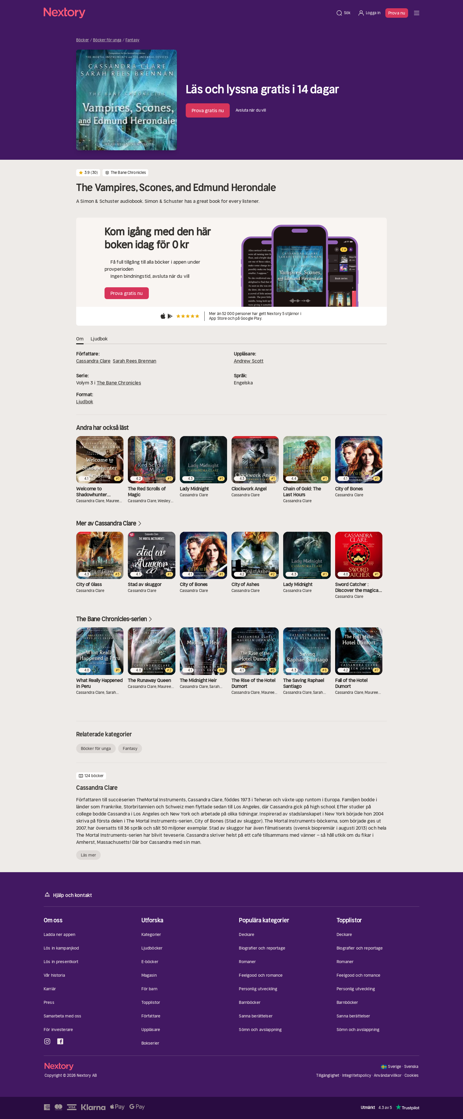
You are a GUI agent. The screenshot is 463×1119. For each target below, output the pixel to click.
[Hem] (188, 13)
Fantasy (132, 40)
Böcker (82, 40)
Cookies (412, 1075)
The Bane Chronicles (119, 383)
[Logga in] (369, 13)
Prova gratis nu (208, 110)
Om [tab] (80, 339)
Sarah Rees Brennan (134, 361)
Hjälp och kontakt (68, 894)
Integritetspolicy (356, 1075)
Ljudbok (84, 401)
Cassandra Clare (93, 361)
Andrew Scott (249, 361)
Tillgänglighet (327, 1075)
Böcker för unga (107, 40)
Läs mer (88, 855)
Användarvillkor (388, 1075)
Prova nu (396, 13)
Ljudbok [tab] (99, 339)
